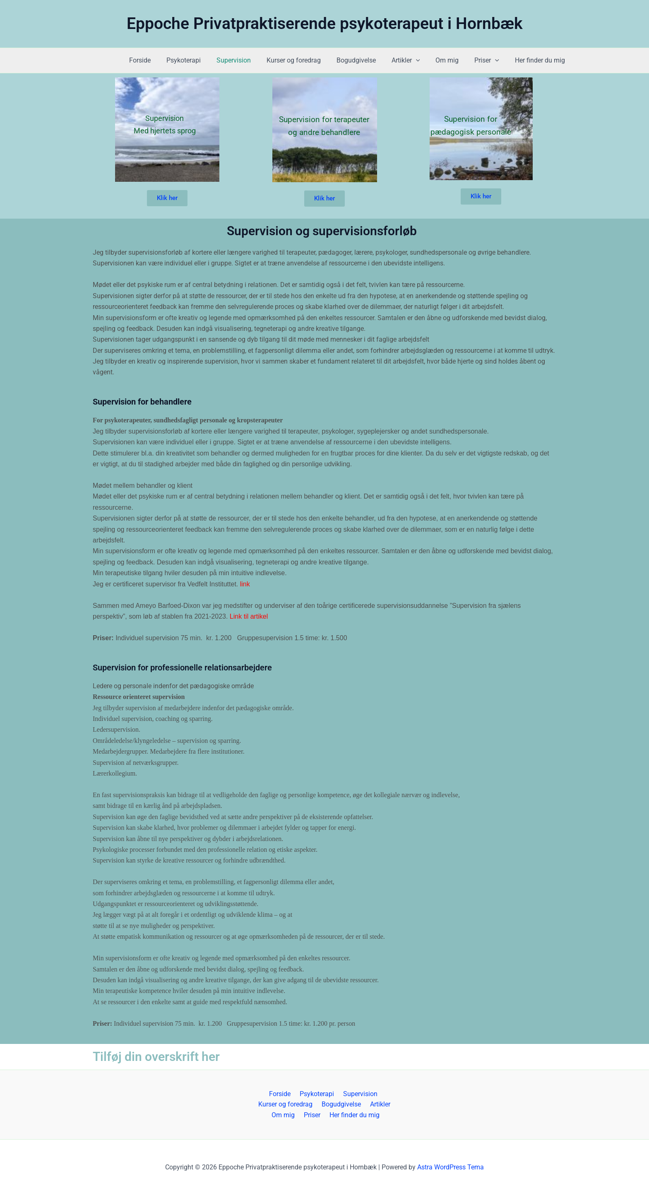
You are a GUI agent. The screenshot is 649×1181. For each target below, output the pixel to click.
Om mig (453, 60)
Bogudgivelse (367, 60)
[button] (425, 60)
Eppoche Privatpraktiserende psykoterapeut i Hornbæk (325, 23)
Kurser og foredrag (307, 60)
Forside (161, 60)
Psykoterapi (202, 60)
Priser (490, 60)
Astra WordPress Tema (450, 1167)
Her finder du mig (541, 60)
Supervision (250, 60)
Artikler (414, 60)
